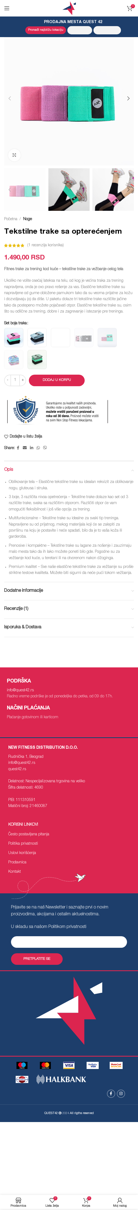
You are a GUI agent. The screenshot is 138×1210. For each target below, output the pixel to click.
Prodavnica (17, 862)
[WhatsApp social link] (38, 448)
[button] (9, 98)
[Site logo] (69, 8)
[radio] (13, 337)
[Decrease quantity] (7, 380)
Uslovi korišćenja (22, 853)
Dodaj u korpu (57, 380)
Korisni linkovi (23, 825)
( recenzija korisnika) (45, 245)
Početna (10, 219)
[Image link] (93, 1066)
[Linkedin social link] (31, 448)
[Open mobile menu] (6, 8)
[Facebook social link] (18, 448)
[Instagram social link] (121, 1094)
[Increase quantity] (22, 380)
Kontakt (14, 872)
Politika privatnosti (23, 844)
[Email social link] (24, 448)
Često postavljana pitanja (28, 834)
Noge (27, 219)
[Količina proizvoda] (15, 380)
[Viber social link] (45, 448)
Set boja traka (15, 323)
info (20, 690)
